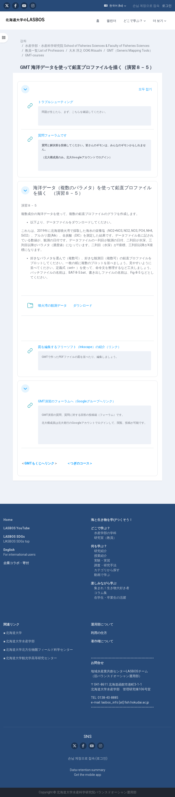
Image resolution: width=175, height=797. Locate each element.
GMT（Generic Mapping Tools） (130, 50)
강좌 (23, 41)
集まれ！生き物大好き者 (111, 588)
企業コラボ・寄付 (16, 563)
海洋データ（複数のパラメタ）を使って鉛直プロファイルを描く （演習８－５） (92, 190)
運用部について (102, 624)
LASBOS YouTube (16, 528)
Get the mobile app (87, 775)
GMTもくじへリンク (39, 463)
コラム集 (100, 593)
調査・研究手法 (105, 565)
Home (8, 520)
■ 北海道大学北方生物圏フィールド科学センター (38, 649)
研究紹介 (100, 551)
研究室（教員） (105, 538)
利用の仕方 (99, 633)
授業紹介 (100, 555)
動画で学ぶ (102, 575)
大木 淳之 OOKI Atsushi (85, 50)
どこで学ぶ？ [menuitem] (133, 21)
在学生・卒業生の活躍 (110, 597)
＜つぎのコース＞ (80, 463)
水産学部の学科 (105, 533)
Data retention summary (87, 770)
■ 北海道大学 (12, 633)
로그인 (167, 6)
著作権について (102, 641)
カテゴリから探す (107, 570)
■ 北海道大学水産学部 (19, 641)
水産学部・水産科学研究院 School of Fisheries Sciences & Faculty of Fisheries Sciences (87, 46)
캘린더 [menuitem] (111, 21)
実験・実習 (102, 560)
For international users (19, 554)
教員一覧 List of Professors (44, 50)
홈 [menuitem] (97, 21)
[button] (115, 5)
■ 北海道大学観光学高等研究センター (30, 658)
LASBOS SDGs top (16, 541)
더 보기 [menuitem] (158, 21)
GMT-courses (34, 55)
